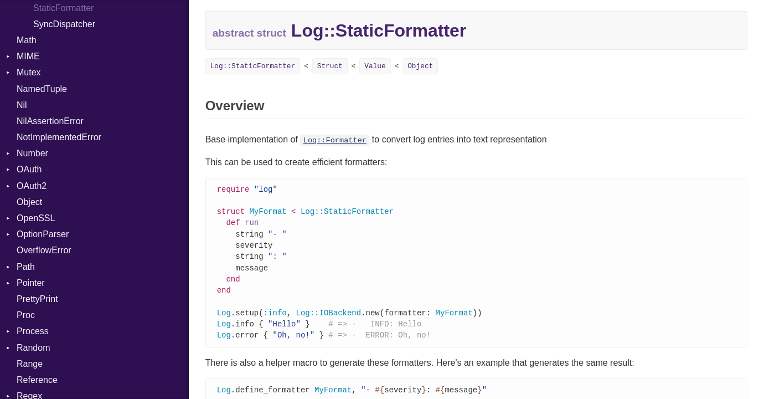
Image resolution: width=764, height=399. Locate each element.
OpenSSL (36, 218)
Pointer (31, 283)
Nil (22, 105)
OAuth (29, 169)
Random (33, 347)
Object (29, 202)
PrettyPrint (37, 299)
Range (30, 364)
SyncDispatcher (64, 24)
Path (26, 267)
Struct (330, 66)
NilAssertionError (50, 121)
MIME (28, 56)
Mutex (29, 72)
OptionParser (43, 234)
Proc (26, 315)
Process (33, 331)
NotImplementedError (59, 137)
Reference (37, 380)
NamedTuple (42, 89)
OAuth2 (32, 186)
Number (32, 153)
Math (27, 40)
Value (374, 66)
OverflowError (44, 250)
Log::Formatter (334, 140)
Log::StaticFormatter (253, 66)
